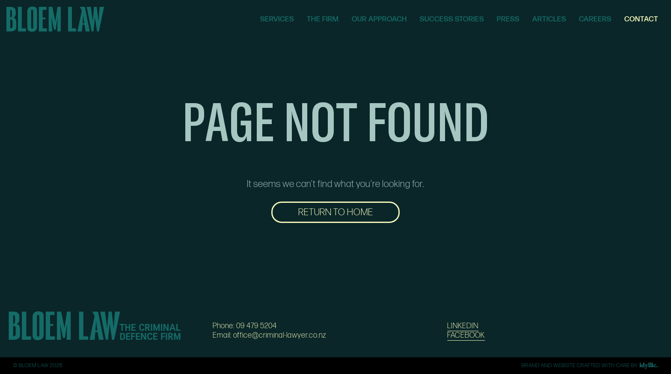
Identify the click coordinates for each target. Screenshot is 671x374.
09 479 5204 (256, 325)
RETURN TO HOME (335, 212)
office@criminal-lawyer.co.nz (280, 335)
